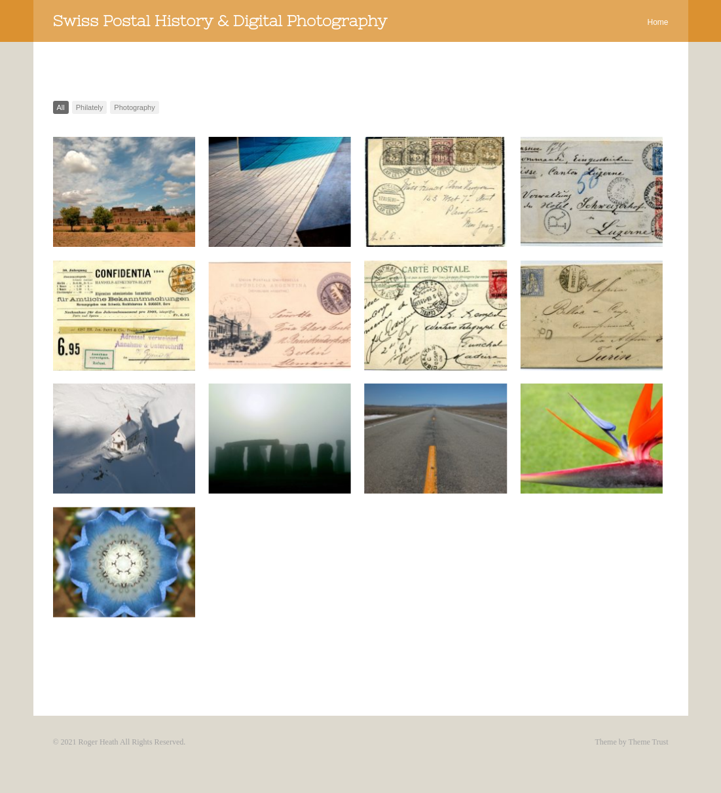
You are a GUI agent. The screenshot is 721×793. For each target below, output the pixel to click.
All (61, 107)
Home (657, 22)
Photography (134, 107)
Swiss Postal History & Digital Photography (220, 20)
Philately (89, 107)
